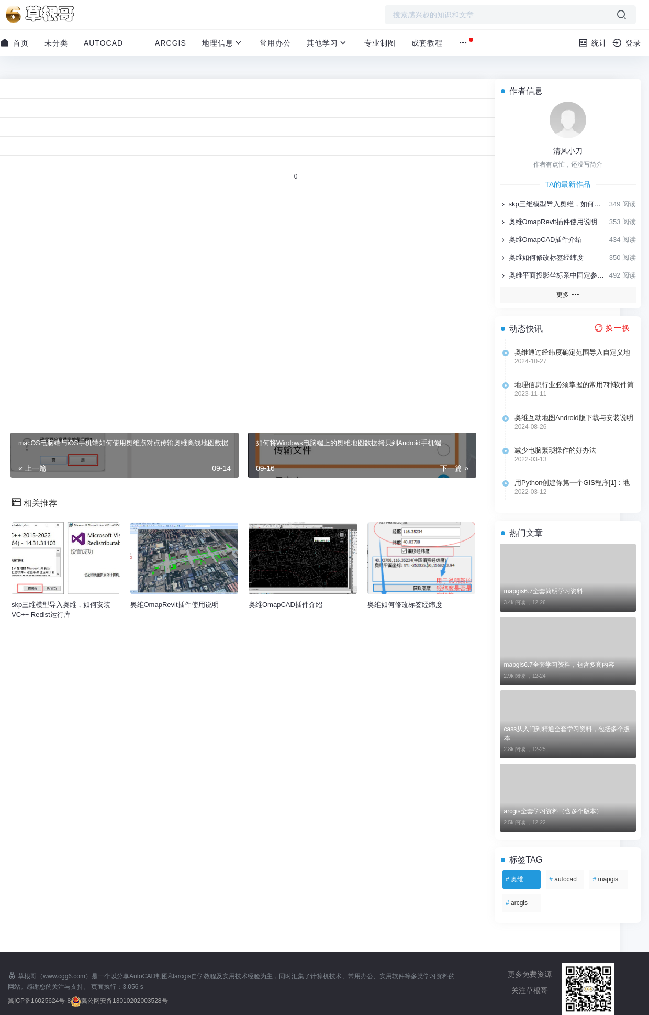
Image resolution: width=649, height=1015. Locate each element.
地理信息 (223, 43)
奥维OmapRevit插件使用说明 (548, 222)
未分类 (56, 43)
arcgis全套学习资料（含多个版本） (553, 811)
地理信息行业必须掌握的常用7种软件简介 (574, 385)
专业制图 (380, 43)
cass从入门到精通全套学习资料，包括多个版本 (567, 733)
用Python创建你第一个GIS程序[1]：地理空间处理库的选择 (572, 483)
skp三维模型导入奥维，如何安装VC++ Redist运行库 (553, 204)
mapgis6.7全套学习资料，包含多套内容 (559, 664)
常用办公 (275, 43)
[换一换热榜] (611, 328)
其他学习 (328, 43)
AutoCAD (103, 43)
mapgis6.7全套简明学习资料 (543, 591)
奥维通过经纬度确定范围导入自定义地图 (572, 352)
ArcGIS (170, 43)
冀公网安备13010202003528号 (124, 1001)
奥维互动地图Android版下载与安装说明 (573, 418)
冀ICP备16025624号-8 (39, 1001)
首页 (14, 43)
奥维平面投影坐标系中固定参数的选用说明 (553, 275)
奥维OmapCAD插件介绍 (541, 240)
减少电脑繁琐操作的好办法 (555, 450)
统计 (592, 43)
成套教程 (427, 43)
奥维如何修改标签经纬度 (542, 257)
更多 (567, 294)
